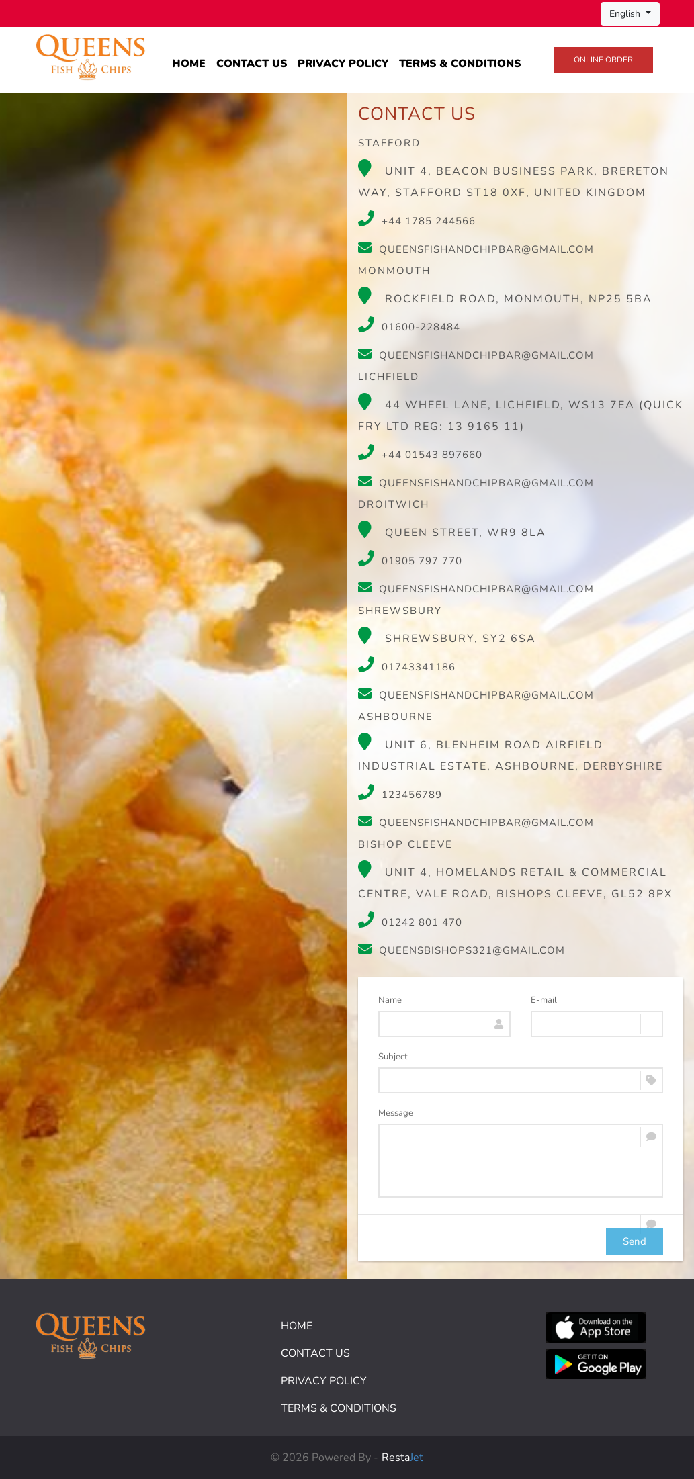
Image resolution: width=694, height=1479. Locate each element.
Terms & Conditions (460, 63)
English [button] (626, 13)
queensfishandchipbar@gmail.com (476, 249)
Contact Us (251, 63)
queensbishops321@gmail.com (461, 950)
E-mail (544, 1000)
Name (390, 1000)
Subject (393, 1056)
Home (189, 63)
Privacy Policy (343, 63)
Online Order (603, 59)
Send (634, 1241)
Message (395, 1113)
